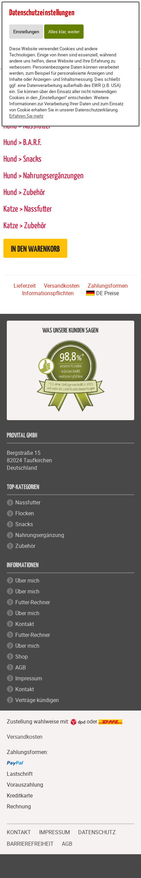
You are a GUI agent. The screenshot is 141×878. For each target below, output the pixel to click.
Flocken (24, 513)
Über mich (27, 580)
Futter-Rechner (32, 602)
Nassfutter (27, 502)
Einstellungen (26, 32)
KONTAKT (19, 831)
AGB (20, 667)
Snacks (24, 524)
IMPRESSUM (54, 831)
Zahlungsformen (108, 285)
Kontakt (24, 624)
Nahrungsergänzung (39, 535)
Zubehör (25, 546)
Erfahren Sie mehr (26, 116)
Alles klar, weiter (64, 32)
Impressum (28, 678)
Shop (21, 656)
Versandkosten (62, 285)
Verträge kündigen (37, 700)
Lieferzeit (25, 285)
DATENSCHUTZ (97, 831)
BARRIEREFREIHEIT (30, 843)
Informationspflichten (48, 293)
